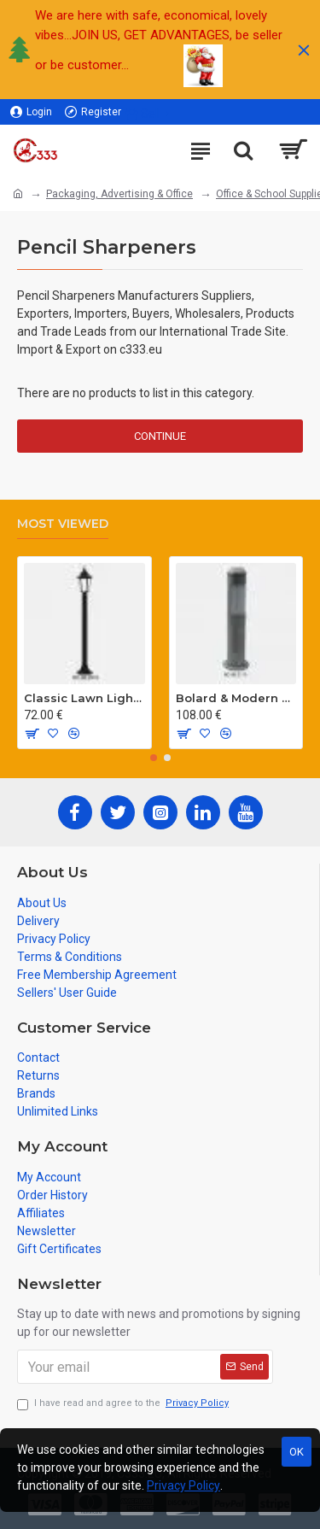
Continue (160, 436)
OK (296, 1451)
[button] (153, 757)
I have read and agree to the (124, 1404)
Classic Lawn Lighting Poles (84, 698)
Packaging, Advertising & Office (119, 194)
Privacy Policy (183, 1485)
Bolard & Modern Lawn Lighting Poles (236, 698)
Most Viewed (62, 524)
